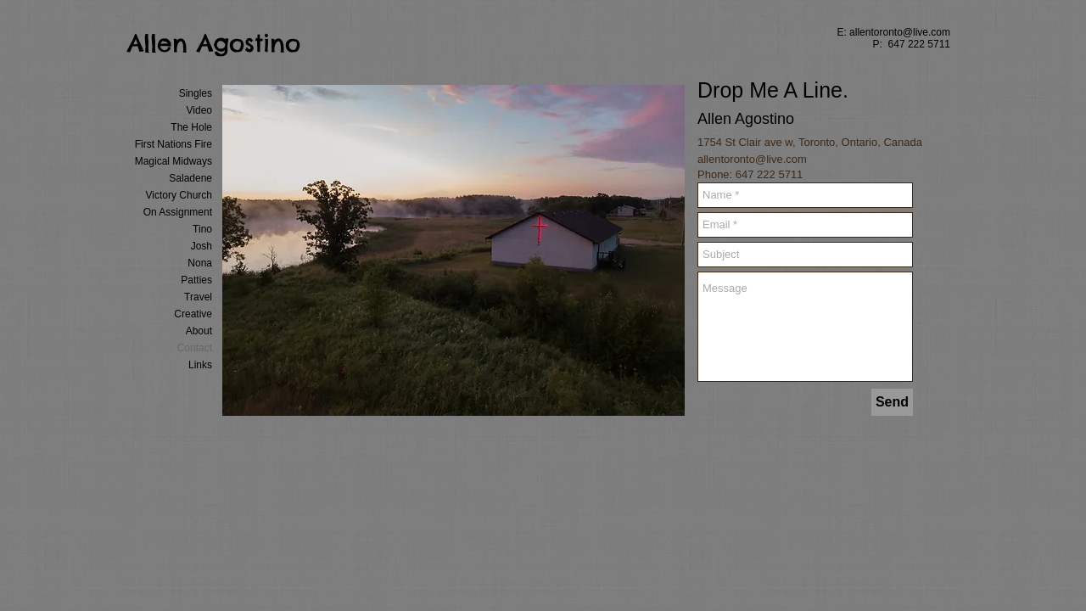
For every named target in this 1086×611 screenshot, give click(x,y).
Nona (200, 263)
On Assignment (177, 212)
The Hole (191, 127)
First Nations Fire (173, 144)
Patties (196, 280)
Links (200, 365)
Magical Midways (173, 161)
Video (199, 110)
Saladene (190, 178)
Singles (195, 93)
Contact (194, 348)
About (199, 331)
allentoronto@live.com (899, 32)
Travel (198, 297)
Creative (193, 314)
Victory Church (179, 195)
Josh (201, 246)
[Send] (892, 402)
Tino (202, 229)
